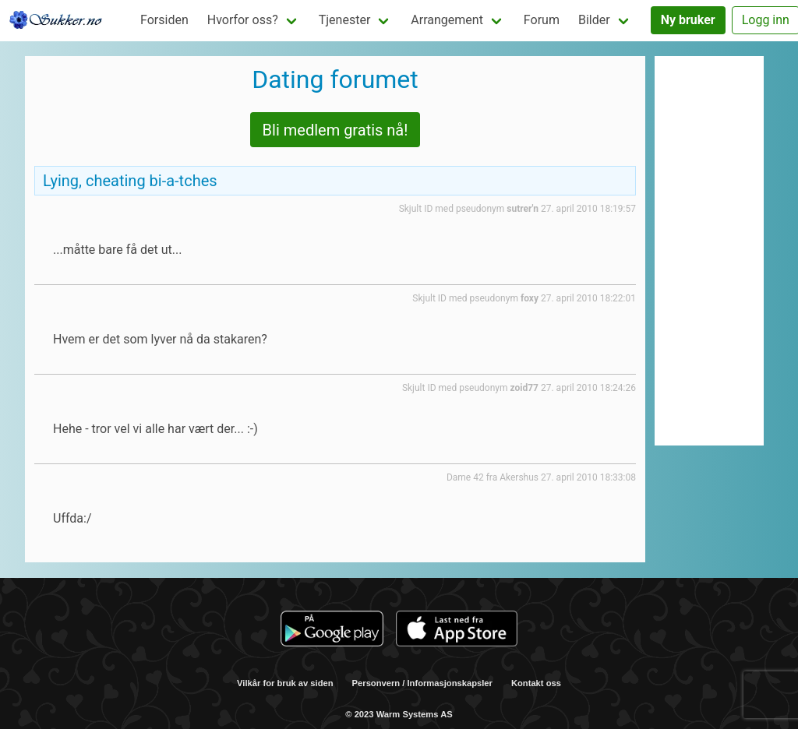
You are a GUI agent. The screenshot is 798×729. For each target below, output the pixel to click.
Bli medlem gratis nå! (335, 130)
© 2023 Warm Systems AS (398, 714)
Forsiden (164, 19)
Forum (542, 19)
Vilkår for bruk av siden (285, 683)
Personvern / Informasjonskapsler (422, 683)
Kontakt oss (536, 683)
